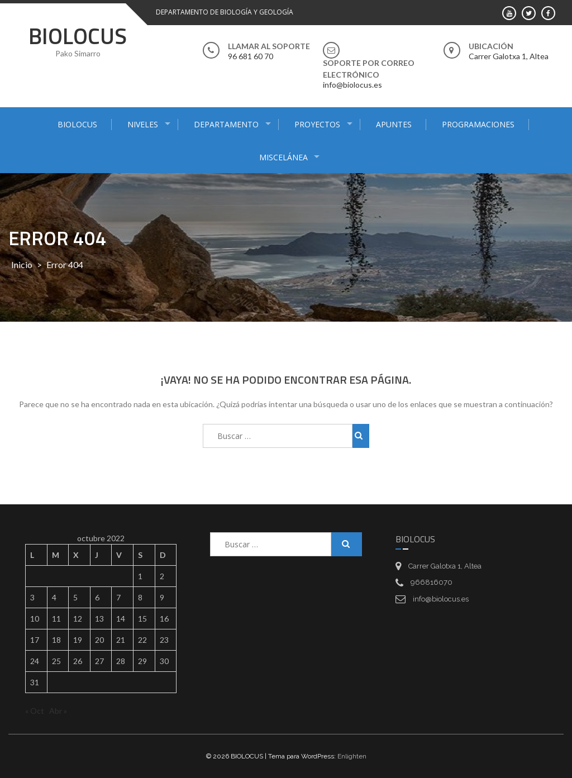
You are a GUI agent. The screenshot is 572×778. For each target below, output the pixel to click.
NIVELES (142, 124)
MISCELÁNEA (283, 157)
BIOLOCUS (77, 36)
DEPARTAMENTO (226, 124)
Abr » (58, 710)
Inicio (21, 264)
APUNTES (394, 124)
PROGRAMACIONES (478, 124)
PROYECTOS (317, 124)
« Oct (34, 710)
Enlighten (351, 756)
